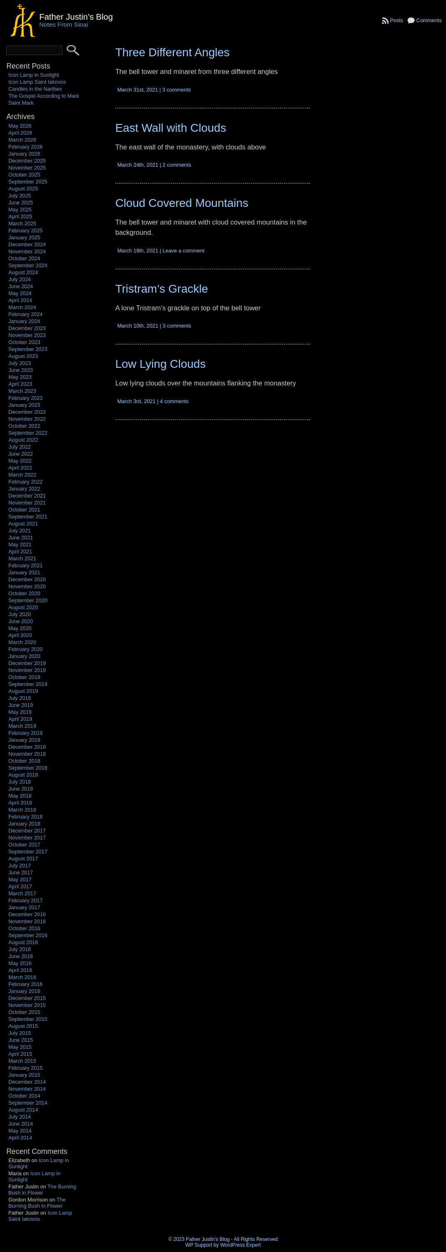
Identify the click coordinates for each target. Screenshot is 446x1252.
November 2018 (27, 754)
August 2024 (23, 272)
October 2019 (24, 677)
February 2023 (25, 398)
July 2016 (19, 949)
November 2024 (27, 251)
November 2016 (27, 921)
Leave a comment (183, 251)
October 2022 (24, 426)
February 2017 (25, 900)
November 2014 (27, 1089)
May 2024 (19, 293)
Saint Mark (20, 103)
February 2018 (25, 817)
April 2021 (20, 551)
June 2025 (20, 202)
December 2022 (27, 412)
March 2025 (22, 223)
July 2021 (19, 530)
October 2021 (24, 510)
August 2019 (23, 691)
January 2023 (24, 405)
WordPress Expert (240, 1245)
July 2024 (19, 279)
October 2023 (24, 342)
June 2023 (20, 370)
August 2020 (23, 607)
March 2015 (22, 1061)
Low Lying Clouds (160, 364)
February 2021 (25, 565)
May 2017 (19, 879)
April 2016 (20, 970)
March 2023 (22, 391)
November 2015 (27, 1005)
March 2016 (22, 977)
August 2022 (23, 440)
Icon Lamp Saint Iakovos (37, 82)
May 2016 (19, 963)
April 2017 (20, 886)
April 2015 (20, 1054)
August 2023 (23, 356)
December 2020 (27, 579)
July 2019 (19, 698)
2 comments (176, 165)
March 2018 (22, 810)
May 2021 (19, 544)
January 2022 (24, 489)
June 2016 (20, 956)
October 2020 (24, 593)
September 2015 (27, 1019)
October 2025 (24, 175)
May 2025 (19, 209)
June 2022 (20, 454)
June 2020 (20, 621)
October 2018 (24, 761)
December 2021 (27, 496)
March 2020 (22, 642)
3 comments (176, 90)
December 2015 (27, 998)
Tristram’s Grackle (161, 288)
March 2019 (22, 726)
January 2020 (24, 656)
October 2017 (24, 845)
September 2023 (27, 349)
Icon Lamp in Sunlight (33, 75)
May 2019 (19, 712)
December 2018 (27, 747)
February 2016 (25, 984)
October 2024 (24, 258)
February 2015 (25, 1068)
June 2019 (20, 705)
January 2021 (24, 572)
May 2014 (19, 1131)
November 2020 (27, 586)
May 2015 (19, 1047)
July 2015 (19, 1033)
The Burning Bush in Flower (42, 1189)
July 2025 (19, 196)
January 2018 (24, 824)
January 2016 (24, 991)
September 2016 (27, 935)
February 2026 (25, 147)
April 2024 (20, 300)
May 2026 (19, 126)
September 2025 (27, 182)
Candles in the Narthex (35, 89)
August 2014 (23, 1110)
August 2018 (23, 775)
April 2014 (20, 1138)
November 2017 (27, 838)
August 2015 (23, 1026)
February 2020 (25, 649)
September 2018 (27, 768)
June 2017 (20, 872)
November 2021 (27, 503)
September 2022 (27, 433)
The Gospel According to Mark (43, 96)
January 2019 (24, 740)
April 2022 (20, 468)
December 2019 (27, 663)
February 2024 (25, 314)
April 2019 (20, 719)
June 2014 (20, 1124)
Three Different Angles (172, 52)
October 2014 (24, 1096)
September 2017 (27, 851)
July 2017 (19, 865)
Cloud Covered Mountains (181, 203)
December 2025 (27, 161)
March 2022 (22, 475)
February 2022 (25, 482)
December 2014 (27, 1082)
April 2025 (20, 216)
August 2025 (23, 189)
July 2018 (19, 782)
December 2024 (27, 244)
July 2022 (19, 447)
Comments (429, 20)
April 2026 (20, 133)
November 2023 (27, 335)
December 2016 (27, 914)
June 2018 (20, 789)
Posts (396, 20)
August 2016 (23, 942)
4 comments (174, 401)
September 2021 (27, 517)
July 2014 (19, 1117)
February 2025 (25, 230)
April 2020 (20, 635)
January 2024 (24, 321)
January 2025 (24, 237)
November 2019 (27, 670)
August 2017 (23, 858)
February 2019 (25, 733)
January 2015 (24, 1075)
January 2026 (24, 154)
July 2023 (19, 363)
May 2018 (19, 796)
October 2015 (24, 1012)
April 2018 (20, 803)
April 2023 (20, 384)
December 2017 (27, 831)
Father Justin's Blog (76, 16)
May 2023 (19, 377)
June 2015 (20, 1040)
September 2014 (27, 1103)
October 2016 (24, 928)
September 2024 (27, 265)
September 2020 (27, 600)
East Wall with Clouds (170, 128)
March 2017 (22, 893)
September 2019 (27, 684)
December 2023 (27, 328)
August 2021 (23, 524)
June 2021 (20, 537)
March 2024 (22, 307)
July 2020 (19, 614)
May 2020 (19, 628)
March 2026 (22, 140)
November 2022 (27, 419)
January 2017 (24, 907)
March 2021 (22, 558)
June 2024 (20, 286)
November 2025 (27, 168)
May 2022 (19, 461)
